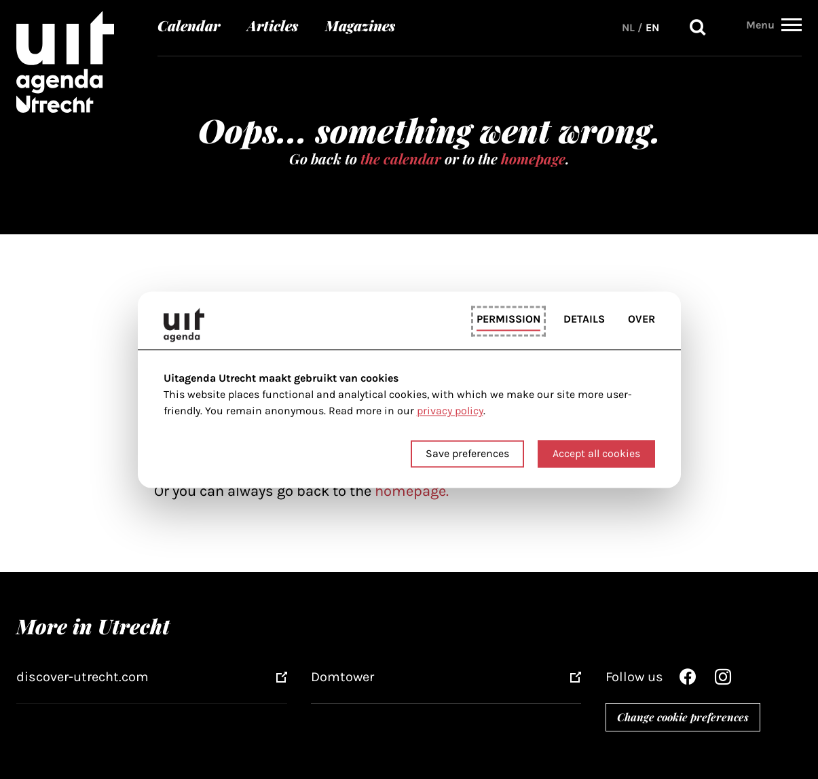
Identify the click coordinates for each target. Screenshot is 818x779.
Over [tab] (641, 319)
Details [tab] (584, 319)
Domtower (342, 677)
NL (628, 23)
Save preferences (467, 453)
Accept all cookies (596, 453)
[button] (791, 21)
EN (652, 23)
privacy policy (450, 411)
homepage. (412, 491)
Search (698, 23)
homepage (533, 158)
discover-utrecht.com (82, 677)
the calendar (400, 158)
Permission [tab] (508, 319)
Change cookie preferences (683, 717)
